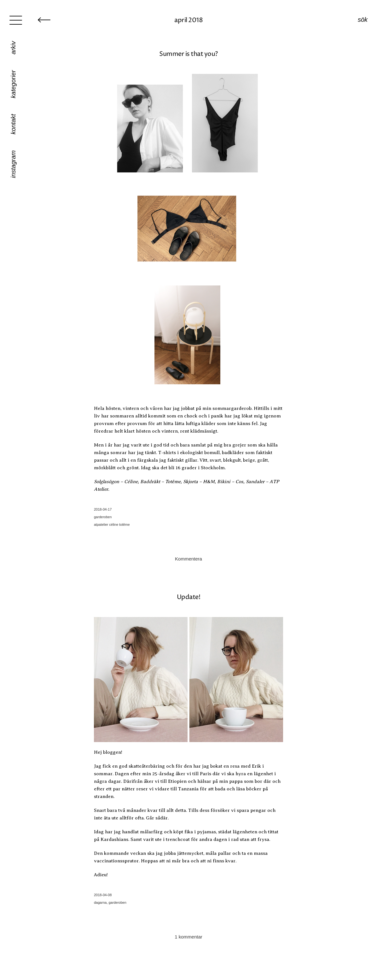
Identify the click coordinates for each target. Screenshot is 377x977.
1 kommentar (188, 936)
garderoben (103, 517)
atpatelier (101, 524)
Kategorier (13, 84)
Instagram (13, 164)
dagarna (100, 902)
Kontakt (13, 124)
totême (124, 524)
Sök (363, 19)
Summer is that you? (188, 54)
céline (113, 524)
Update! (188, 597)
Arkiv (13, 47)
